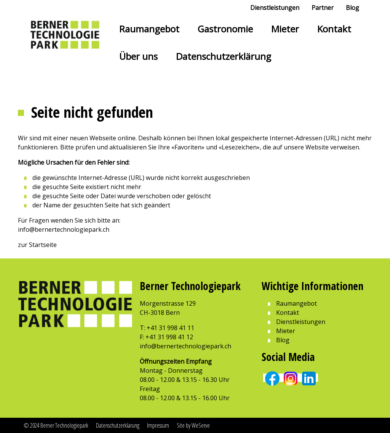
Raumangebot (149, 28)
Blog (352, 7)
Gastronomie (225, 28)
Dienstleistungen (274, 7)
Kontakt (334, 28)
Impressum (158, 425)
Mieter (285, 28)
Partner (323, 7)
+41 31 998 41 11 (170, 328)
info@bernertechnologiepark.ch (63, 229)
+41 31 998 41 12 (169, 337)
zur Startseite (37, 245)
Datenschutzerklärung (223, 56)
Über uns (138, 56)
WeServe (201, 425)
